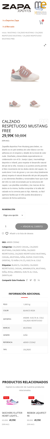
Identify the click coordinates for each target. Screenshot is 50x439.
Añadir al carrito (33, 226)
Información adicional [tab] (24, 293)
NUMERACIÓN (8, 209)
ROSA (10, 272)
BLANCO (15, 265)
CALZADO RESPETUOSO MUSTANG (30, 253)
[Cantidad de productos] (6, 226)
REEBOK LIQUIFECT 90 (36, 414)
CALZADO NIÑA (19, 250)
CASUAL (5, 257)
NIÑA (22, 257)
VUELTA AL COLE (33, 260)
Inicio (4, 32)
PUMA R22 (41, 121)
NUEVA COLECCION (34, 257)
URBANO (18, 272)
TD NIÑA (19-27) (18, 260)
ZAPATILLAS (7, 275)
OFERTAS (6, 260)
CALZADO (24, 265)
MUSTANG (12, 32)
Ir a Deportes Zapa (11, 20)
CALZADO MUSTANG (25, 32)
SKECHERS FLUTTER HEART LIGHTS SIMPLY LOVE (12, 414)
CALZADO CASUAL (21, 247)
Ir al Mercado (8, 27)
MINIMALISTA (29, 268)
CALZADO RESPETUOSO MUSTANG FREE (46, 121)
